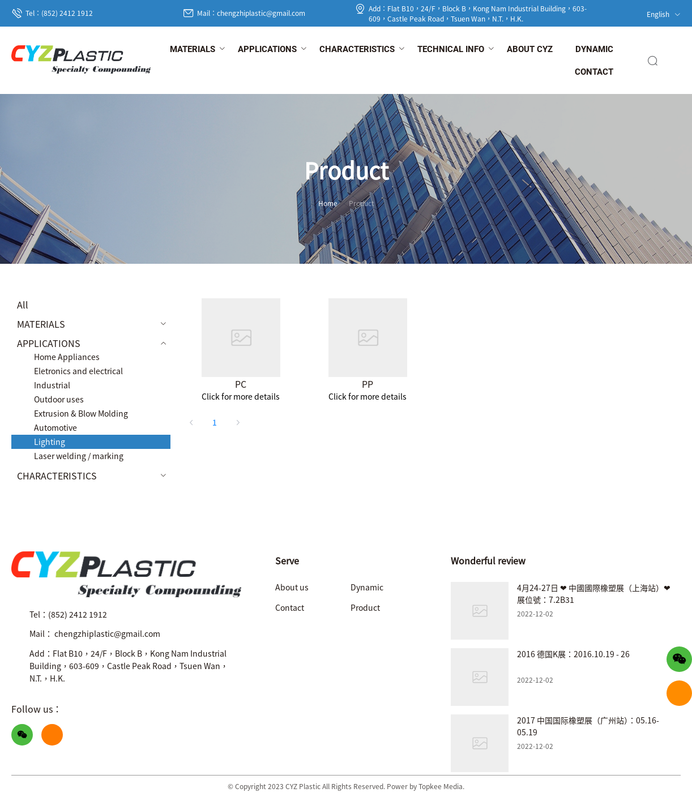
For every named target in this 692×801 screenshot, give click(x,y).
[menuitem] (193, 49)
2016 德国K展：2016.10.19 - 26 (573, 653)
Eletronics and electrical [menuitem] (78, 370)
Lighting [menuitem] (49, 441)
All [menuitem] (22, 304)
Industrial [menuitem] (52, 385)
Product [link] (361, 203)
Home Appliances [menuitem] (67, 356)
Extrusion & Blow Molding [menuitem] (81, 413)
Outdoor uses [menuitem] (59, 399)
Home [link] (328, 203)
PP (367, 384)
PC (240, 384)
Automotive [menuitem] (55, 427)
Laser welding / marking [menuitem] (78, 455)
